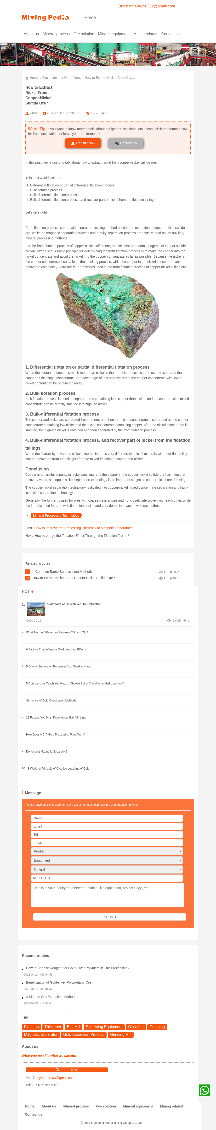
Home (90, 17)
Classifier (136, 1027)
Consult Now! (66, 1070)
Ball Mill (73, 1027)
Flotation (31, 1027)
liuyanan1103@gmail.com (54, 1078)
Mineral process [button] (56, 34)
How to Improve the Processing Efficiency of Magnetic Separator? (83, 528)
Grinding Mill (120, 1034)
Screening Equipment (104, 1027)
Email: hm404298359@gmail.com (146, 6)
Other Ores (72, 78)
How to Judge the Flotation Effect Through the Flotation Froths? (82, 536)
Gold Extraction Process (83, 1034)
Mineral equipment (138, 1106)
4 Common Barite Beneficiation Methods (63, 571)
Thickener (53, 1027)
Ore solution (51, 78)
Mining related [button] (145, 34)
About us (31, 34)
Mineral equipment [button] (114, 34)
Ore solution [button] (84, 34)
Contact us (170, 34)
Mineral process (76, 1106)
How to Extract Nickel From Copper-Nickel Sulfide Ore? (74, 577)
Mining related (171, 1106)
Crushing (157, 1027)
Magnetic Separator (41, 1034)
